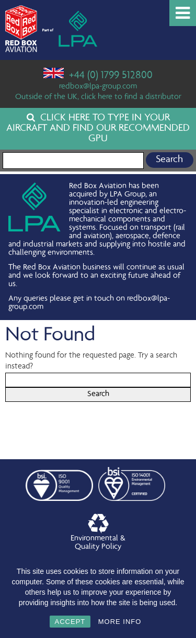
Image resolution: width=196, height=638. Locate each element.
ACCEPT (70, 621)
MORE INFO (120, 621)
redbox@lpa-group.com (98, 87)
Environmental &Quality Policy (98, 532)
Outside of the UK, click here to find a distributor (98, 97)
